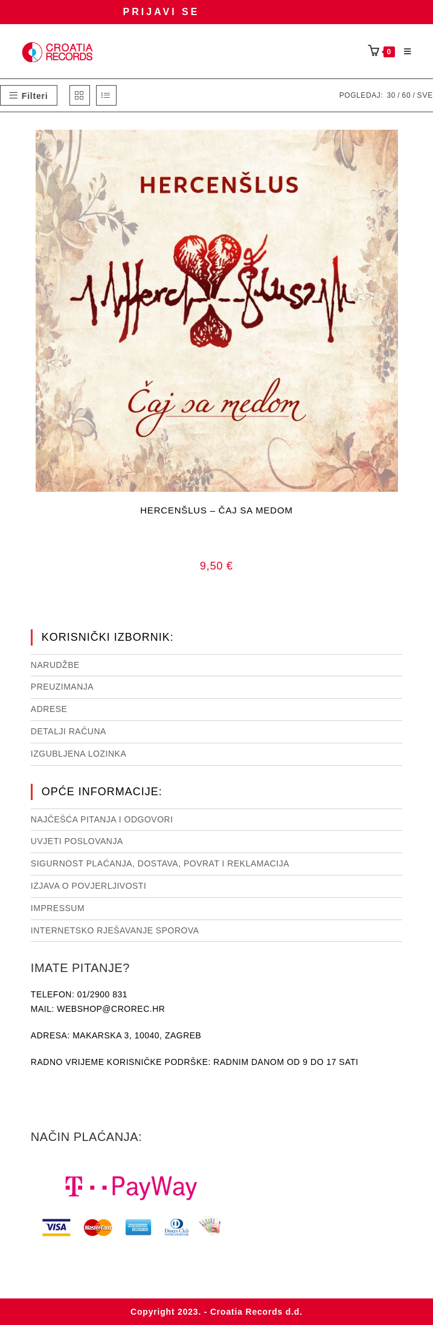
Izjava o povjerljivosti (88, 886)
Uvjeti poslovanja (77, 841)
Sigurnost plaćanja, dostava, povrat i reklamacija (160, 863)
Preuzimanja (62, 686)
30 (391, 95)
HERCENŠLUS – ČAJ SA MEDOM (216, 510)
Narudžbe (55, 665)
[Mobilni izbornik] (403, 51)
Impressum (58, 908)
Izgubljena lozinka (78, 753)
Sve (425, 95)
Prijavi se (161, 12)
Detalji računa (68, 731)
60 (406, 95)
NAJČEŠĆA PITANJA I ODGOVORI (102, 819)
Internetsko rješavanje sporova (115, 930)
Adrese (49, 709)
